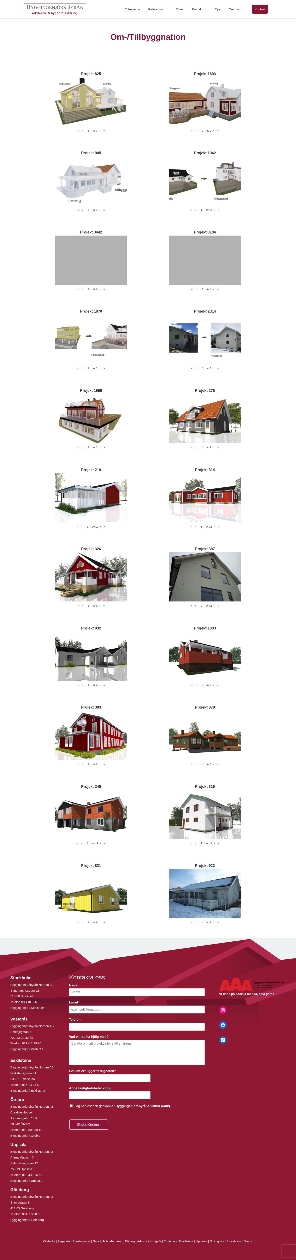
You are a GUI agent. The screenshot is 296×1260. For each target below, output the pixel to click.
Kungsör (155, 1241)
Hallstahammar (112, 1241)
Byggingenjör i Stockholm (27, 1007)
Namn (75, 985)
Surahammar (81, 1241)
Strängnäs (217, 1241)
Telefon (76, 1019)
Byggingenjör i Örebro (25, 1135)
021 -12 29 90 (31, 1043)
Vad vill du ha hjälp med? (90, 1037)
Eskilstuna (186, 1241)
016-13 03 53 (31, 1084)
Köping (130, 1241)
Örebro (248, 1241)
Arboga (142, 1241)
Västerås (49, 1241)
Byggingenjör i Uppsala (26, 1180)
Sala (96, 1241)
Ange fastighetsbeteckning (91, 1088)
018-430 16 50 (32, 1175)
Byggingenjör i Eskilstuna (27, 1090)
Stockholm (233, 1241)
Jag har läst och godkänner (123, 1106)
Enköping (170, 1241)
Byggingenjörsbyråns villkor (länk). (143, 1106)
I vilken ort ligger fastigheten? (93, 1071)
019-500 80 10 (31, 1130)
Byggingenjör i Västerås (26, 1049)
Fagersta (64, 1241)
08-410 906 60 (31, 1002)
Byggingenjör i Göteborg (27, 1220)
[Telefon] (137, 1027)
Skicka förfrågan (89, 1124)
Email (74, 1002)
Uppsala (201, 1241)
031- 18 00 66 (31, 1214)
